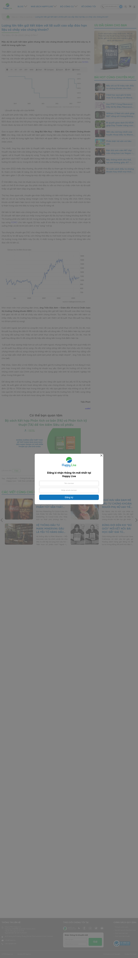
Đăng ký (69, 497)
